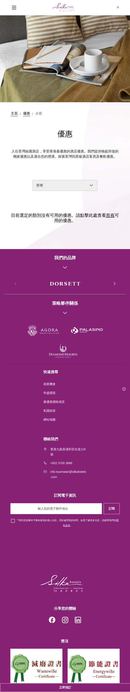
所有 (110, 215)
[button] (114, 284)
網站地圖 (49, 419)
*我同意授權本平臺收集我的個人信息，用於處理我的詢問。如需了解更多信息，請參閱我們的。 (68, 523)
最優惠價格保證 (54, 402)
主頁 (14, 113)
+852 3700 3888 (61, 463)
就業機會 (49, 384)
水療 (38, 113)
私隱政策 (49, 410)
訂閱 (112, 508)
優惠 (26, 113)
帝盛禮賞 (49, 393)
